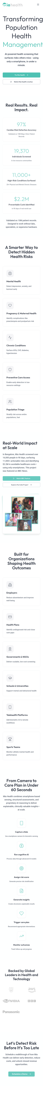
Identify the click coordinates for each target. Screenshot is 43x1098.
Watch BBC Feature (21, 480)
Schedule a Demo (21, 1075)
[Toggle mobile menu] (38, 4)
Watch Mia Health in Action (21, 82)
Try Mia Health (21, 75)
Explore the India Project (21, 486)
